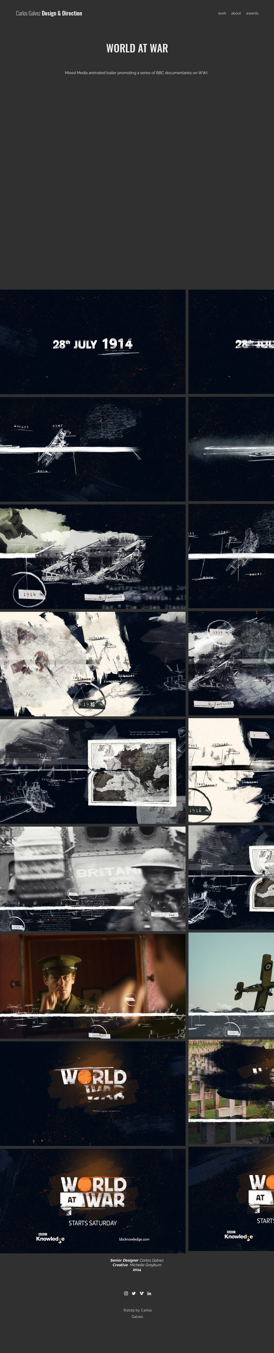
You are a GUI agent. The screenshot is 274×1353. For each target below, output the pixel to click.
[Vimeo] (141, 1293)
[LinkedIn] (149, 1293)
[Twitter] (133, 1293)
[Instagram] (126, 1293)
